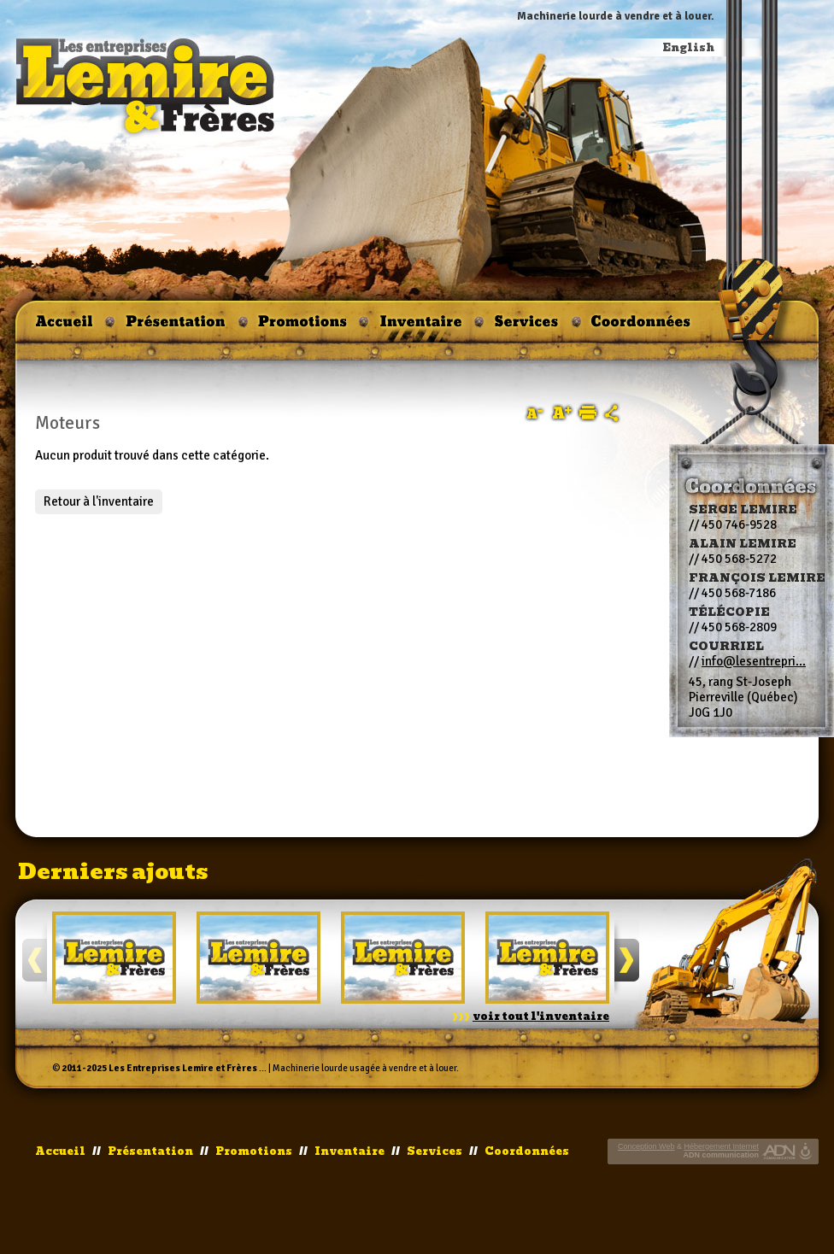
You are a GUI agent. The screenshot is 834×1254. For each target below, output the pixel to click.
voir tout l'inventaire (541, 1017)
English (688, 48)
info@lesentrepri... (754, 661)
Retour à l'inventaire (99, 501)
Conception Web (646, 1146)
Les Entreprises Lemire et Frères (183, 1068)
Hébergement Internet (721, 1146)
